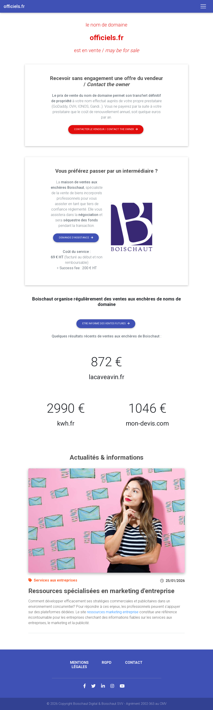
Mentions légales (79, 664)
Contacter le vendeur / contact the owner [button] (106, 129)
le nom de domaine (106, 25)
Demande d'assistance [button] (76, 237)
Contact (134, 662)
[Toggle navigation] (203, 6)
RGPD (106, 662)
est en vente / (106, 50)
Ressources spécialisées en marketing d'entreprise (101, 591)
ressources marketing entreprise (112, 612)
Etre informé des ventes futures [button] (106, 323)
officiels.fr (106, 37)
